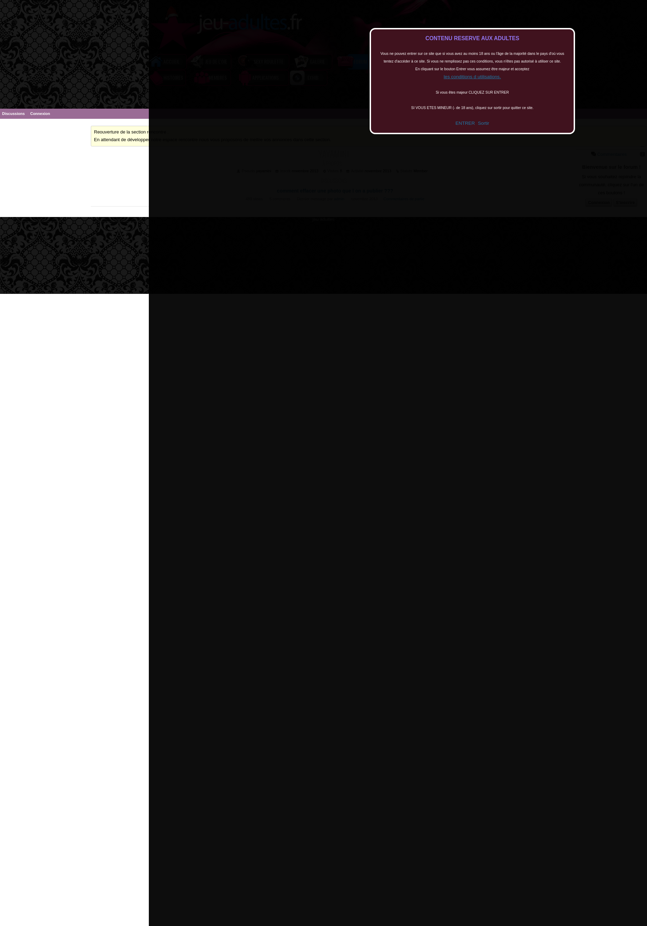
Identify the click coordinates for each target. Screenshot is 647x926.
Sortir (483, 123)
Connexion (40, 113)
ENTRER (465, 123)
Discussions (13, 113)
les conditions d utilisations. (472, 76)
